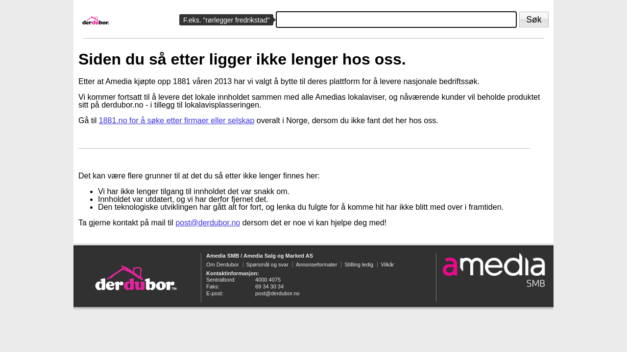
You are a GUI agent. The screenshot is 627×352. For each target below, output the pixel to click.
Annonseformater (316, 264)
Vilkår (387, 264)
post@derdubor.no (207, 223)
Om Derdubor (222, 264)
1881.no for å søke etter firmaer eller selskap (176, 120)
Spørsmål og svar (267, 264)
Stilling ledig (358, 264)
